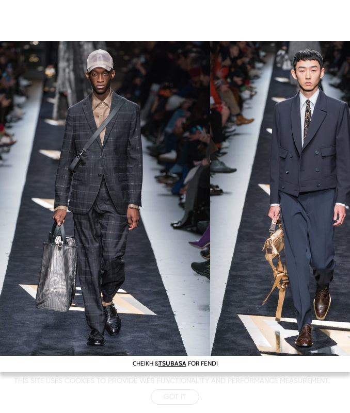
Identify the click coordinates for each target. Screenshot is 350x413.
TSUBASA (172, 363)
